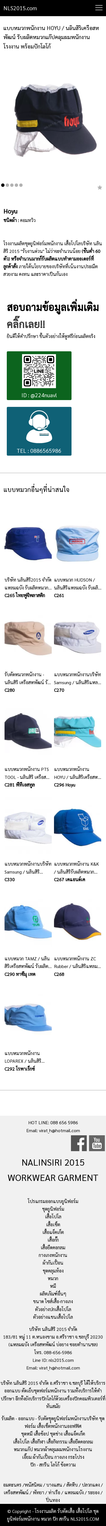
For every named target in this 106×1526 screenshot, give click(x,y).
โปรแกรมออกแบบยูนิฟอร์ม (53, 1201)
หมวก (53, 1278)
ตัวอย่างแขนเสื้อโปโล (53, 1317)
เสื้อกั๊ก (53, 1240)
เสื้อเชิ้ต (53, 1224)
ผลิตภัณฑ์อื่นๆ (53, 1294)
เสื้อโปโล (53, 1216)
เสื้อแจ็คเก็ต (53, 1232)
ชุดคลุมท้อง (53, 1271)
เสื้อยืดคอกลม (53, 1247)
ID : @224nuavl (39, 376)
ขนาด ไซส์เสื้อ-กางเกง (53, 1301)
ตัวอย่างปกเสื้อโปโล (53, 1309)
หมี (53, 1286)
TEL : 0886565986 (39, 432)
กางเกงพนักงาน (53, 1255)
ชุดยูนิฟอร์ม (53, 1209)
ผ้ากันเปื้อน (53, 1263)
